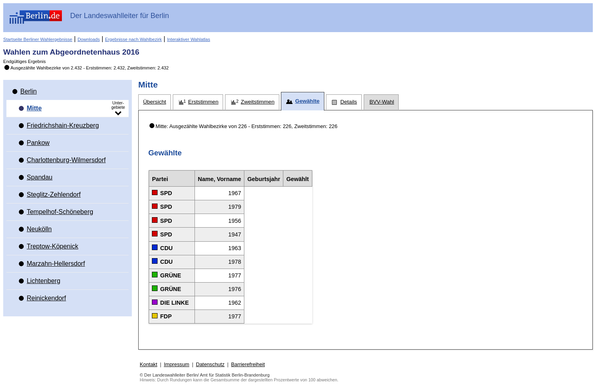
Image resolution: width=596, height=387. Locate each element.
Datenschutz (210, 364)
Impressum (176, 364)
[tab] (154, 102)
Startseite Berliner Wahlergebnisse (37, 39)
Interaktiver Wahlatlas (188, 39)
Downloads (89, 39)
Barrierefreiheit (248, 364)
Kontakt (148, 364)
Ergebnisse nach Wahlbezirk (133, 39)
